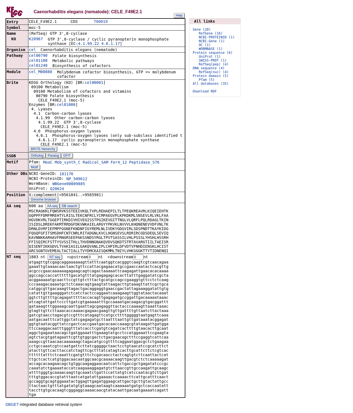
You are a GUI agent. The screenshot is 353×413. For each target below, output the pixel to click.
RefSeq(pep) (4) (214, 64)
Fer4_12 (119, 163)
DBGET (12, 405)
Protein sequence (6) (213, 53)
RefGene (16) (211, 33)
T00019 (101, 22)
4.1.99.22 (88, 44)
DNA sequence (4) (209, 68)
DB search (69, 207)
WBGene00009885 (68, 184)
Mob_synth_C (68, 163)
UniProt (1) (210, 56)
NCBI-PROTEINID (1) (217, 37)
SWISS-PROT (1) (213, 60)
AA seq (52, 207)
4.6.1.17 (110, 44)
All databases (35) (211, 84)
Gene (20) (202, 29)
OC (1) (205, 45)
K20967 (36, 39)
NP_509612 (76, 179)
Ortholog (37, 156)
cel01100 (38, 61)
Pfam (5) (207, 80)
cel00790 (38, 56)
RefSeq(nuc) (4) (214, 72)
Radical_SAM (95, 163)
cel (32, 50)
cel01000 (66, 105)
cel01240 (38, 66)
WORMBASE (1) (211, 49)
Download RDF (205, 91)
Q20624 (57, 189)
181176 (66, 174)
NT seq (54, 258)
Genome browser (43, 200)
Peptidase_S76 (144, 163)
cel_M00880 (40, 72)
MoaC (47, 163)
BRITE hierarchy (43, 149)
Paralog (53, 156)
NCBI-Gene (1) (212, 41)
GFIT (67, 156)
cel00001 (94, 83)
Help (179, 15)
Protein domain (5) (211, 76)
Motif (34, 168)
